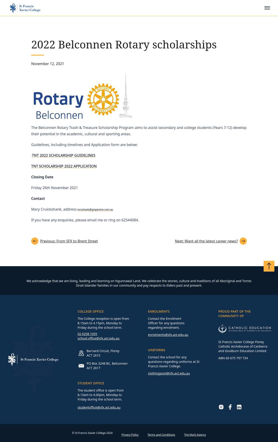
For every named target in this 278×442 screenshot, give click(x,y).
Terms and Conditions (161, 435)
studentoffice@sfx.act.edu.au (99, 407)
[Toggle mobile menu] (267, 7)
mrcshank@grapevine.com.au (95, 209)
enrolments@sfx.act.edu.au (168, 335)
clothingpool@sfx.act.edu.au (169, 373)
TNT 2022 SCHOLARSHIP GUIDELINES (63, 155)
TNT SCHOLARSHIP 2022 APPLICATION (64, 166)
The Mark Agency (195, 435)
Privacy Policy (130, 435)
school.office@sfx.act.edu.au (99, 338)
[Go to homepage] (25, 8)
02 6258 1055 (87, 334)
